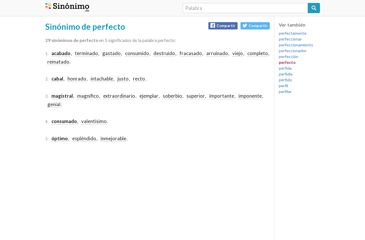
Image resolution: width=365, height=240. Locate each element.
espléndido (84, 138)
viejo (237, 53)
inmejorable (113, 138)
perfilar (285, 91)
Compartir (223, 25)
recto (139, 79)
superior (195, 96)
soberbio (172, 96)
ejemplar (148, 96)
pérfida (285, 68)
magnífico (88, 96)
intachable (102, 79)
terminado (86, 53)
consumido (137, 53)
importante (221, 96)
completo (257, 53)
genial (53, 104)
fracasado (190, 53)
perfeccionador (293, 50)
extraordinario (119, 96)
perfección (288, 56)
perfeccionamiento (296, 44)
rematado (58, 62)
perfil (283, 85)
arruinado (217, 53)
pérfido (285, 79)
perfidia (286, 73)
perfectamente (293, 33)
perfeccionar (290, 38)
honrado (77, 79)
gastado (111, 53)
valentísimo (94, 121)
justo (123, 79)
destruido (164, 53)
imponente (250, 96)
